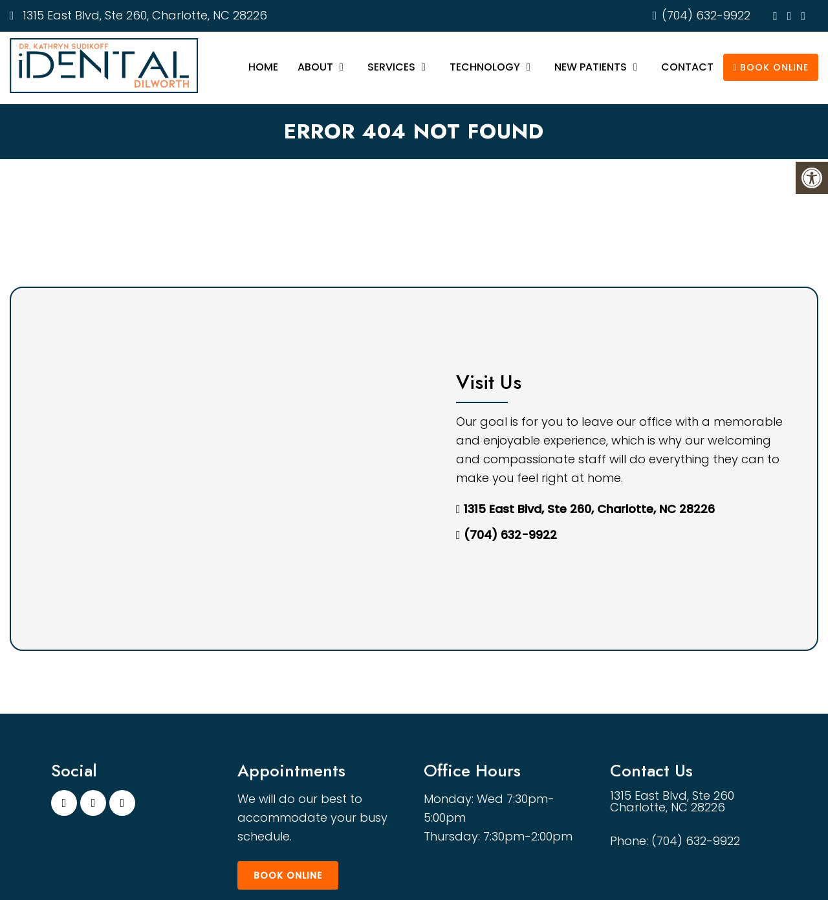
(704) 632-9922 (706, 15)
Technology (485, 67)
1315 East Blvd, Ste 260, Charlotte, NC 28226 (143, 15)
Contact (687, 67)
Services (391, 67)
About (315, 67)
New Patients (590, 67)
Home (263, 67)
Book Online (771, 67)
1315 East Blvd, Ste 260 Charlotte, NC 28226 (672, 801)
